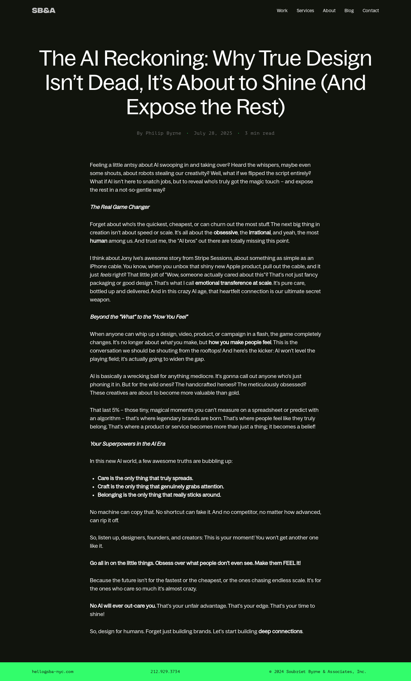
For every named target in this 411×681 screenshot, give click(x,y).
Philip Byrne (163, 133)
